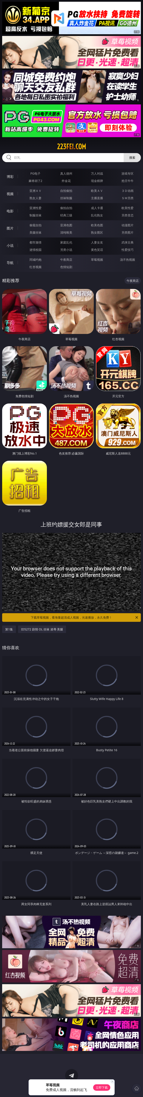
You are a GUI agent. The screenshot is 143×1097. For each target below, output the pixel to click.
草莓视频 (97, 260)
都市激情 (35, 242)
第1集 (9, 629)
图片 (10, 228)
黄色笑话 (97, 250)
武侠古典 (127, 242)
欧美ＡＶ (97, 191)
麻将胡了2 (35, 181)
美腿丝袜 (35, 232)
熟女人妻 (35, 198)
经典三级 (66, 215)
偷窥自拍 (35, 225)
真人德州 (66, 173)
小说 (10, 245)
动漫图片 (127, 225)
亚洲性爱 (35, 208)
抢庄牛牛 (127, 181)
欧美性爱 (127, 208)
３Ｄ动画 (127, 191)
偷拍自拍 (66, 208)
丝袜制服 (66, 198)
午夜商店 (66, 260)
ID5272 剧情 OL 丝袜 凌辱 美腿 (42, 629)
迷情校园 (35, 250)
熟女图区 (97, 232)
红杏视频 (35, 267)
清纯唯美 (66, 232)
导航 (10, 262)
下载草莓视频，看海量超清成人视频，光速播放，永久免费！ (85, 617)
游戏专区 (127, 173)
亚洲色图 (66, 225)
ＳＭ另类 (127, 198)
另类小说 (66, 250)
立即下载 (102, 1087)
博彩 (10, 176)
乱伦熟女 (97, 215)
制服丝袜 (35, 215)
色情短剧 (66, 267)
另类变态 (127, 215)
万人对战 (97, 173)
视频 (10, 193)
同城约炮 (35, 260)
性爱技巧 (127, 250)
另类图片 (127, 232)
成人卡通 (97, 208)
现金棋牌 (97, 181)
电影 (10, 211)
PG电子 (35, 173)
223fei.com (71, 146)
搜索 (132, 157)
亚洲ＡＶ (35, 191)
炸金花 (66, 181)
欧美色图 (97, 225)
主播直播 (97, 198)
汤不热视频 (127, 260)
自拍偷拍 (66, 191)
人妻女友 (97, 242)
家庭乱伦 (66, 242)
